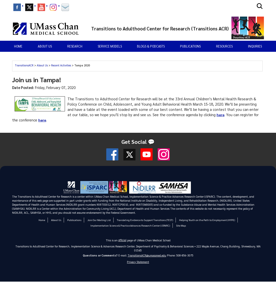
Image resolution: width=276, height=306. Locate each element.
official (122, 240)
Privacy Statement (138, 262)
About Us (42, 65)
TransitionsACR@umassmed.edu (147, 255)
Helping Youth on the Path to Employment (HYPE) (206, 220)
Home (18, 46)
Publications (190, 46)
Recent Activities (61, 65)
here (221, 114)
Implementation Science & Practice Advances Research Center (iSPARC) (130, 225)
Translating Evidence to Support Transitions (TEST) (145, 220)
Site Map (180, 225)
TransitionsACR (24, 65)
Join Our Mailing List (99, 220)
